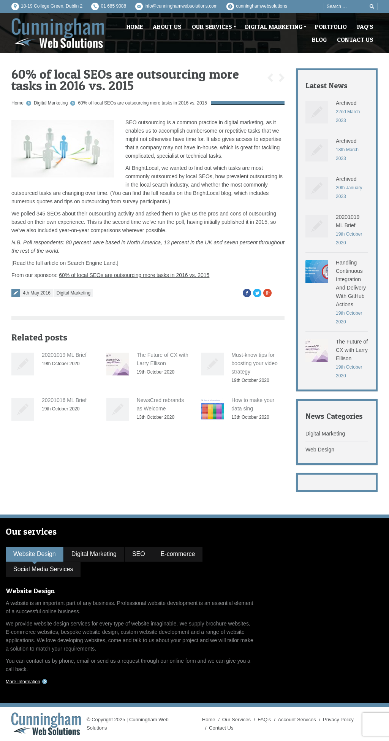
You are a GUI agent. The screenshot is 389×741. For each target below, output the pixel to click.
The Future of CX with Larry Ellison (352, 350)
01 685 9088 (113, 6)
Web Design (319, 449)
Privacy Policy (338, 719)
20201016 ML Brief (64, 400)
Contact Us (221, 728)
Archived (346, 103)
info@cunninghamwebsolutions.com (181, 6)
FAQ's (264, 719)
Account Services (297, 719)
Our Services (236, 719)
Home (17, 103)
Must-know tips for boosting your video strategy (254, 363)
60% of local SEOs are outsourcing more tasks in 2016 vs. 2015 (142, 103)
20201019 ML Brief (64, 355)
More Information (23, 681)
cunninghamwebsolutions (261, 6)
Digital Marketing (51, 103)
